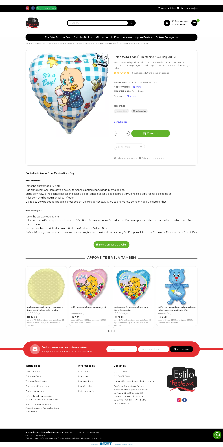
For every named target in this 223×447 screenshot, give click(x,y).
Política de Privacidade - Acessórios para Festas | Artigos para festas (42, 408)
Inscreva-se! (181, 349)
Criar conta (84, 371)
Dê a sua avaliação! (158, 72)
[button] (108, 331)
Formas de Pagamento (38, 386)
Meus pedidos (166, 8)
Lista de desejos (187, 8)
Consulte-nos (120, 121)
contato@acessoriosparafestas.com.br (134, 381)
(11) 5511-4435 (121, 371)
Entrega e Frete (33, 376)
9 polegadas (121, 111)
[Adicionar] (127, 133)
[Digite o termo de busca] (98, 23)
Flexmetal (132, 96)
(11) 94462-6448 (122, 376)
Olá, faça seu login (179, 21)
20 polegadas (139, 111)
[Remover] (116, 133)
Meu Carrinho (85, 386)
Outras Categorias (167, 37)
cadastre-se (180, 24)
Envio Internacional (35, 391)
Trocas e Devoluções (36, 381)
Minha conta (84, 376)
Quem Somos (33, 371)
